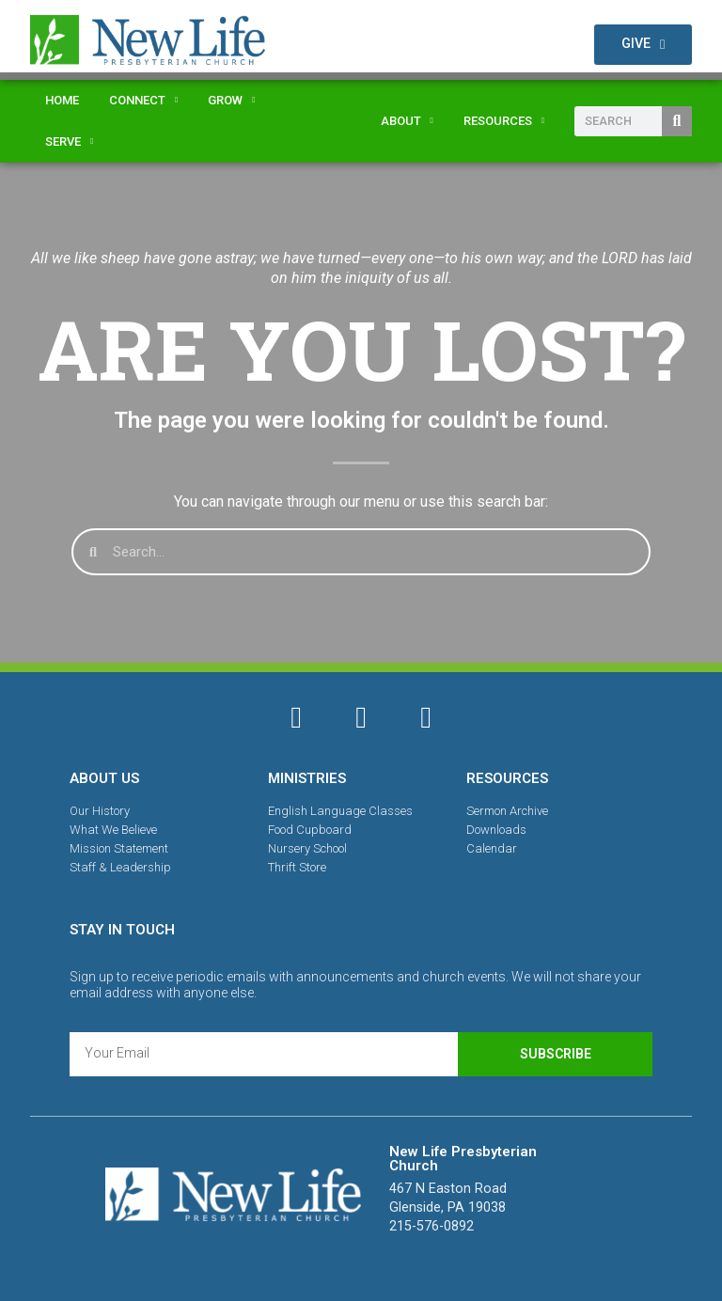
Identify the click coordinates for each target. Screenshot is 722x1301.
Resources (503, 120)
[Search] (677, 121)
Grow (231, 100)
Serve (69, 141)
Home (62, 100)
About (407, 120)
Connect (143, 100)
